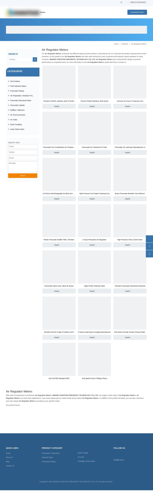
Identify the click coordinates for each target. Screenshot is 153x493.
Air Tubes (13, 120)
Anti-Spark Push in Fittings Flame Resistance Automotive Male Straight (94, 378)
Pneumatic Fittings (17, 91)
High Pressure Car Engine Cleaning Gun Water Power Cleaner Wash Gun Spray (94, 194)
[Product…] (20, 59)
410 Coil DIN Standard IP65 (59, 378)
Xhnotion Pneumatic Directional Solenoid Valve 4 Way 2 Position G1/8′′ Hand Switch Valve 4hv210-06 (130, 286)
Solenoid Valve (47, 457)
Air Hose (81, 457)
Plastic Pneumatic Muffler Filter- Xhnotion (59, 240)
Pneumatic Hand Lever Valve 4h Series (59, 286)
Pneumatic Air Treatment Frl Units (94, 147)
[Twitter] (115, 453)
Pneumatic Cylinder (17, 105)
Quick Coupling (16, 124)
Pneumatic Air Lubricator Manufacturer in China (130, 147)
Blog (7, 462)
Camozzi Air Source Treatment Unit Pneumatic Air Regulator (130, 101)
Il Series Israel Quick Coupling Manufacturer (94, 332)
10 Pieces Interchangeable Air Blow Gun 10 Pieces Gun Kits (59, 194)
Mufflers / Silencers (17, 110)
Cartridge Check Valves (86, 461)
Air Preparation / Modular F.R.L (21, 96)
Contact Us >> (119, 460)
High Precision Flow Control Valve (129, 240)
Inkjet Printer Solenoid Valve (94, 286)
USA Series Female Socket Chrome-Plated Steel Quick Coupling (130, 332)
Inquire (51, 106)
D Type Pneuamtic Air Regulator (94, 240)
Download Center (137, 12)
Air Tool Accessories (17, 115)
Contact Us (10, 466)
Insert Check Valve (17, 129)
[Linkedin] (123, 453)
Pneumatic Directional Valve (20, 100)
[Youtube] (127, 453)
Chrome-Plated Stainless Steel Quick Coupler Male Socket (94, 101)
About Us (9, 457)
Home (8, 453)
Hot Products (15, 81)
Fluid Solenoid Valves (18, 86)
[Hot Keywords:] (121, 2)
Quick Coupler (83, 453)
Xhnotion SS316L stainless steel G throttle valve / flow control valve (59, 101)
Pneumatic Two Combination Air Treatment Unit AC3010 (59, 147)
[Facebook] (119, 453)
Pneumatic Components (51, 453)
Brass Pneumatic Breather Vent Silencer (130, 193)
